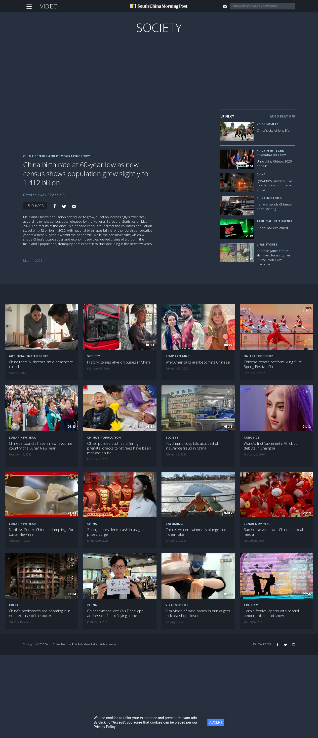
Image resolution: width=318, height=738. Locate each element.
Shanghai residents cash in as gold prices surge (116, 532)
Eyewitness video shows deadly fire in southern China (274, 185)
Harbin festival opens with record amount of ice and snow (271, 613)
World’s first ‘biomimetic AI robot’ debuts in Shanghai (270, 446)
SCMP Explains (177, 356)
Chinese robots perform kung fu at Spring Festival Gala (273, 364)
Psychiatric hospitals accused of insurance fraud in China (191, 446)
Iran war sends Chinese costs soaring (274, 206)
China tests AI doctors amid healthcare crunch (41, 364)
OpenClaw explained (272, 228)
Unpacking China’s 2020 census (274, 163)
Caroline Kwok (34, 195)
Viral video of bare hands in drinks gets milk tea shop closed (197, 613)
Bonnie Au (58, 195)
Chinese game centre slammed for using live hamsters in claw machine (273, 257)
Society (159, 27)
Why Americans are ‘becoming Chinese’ (197, 362)
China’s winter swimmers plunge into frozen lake (195, 532)
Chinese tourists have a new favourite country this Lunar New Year (40, 446)
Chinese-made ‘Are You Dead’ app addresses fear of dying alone (115, 613)
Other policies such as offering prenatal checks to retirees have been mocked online (119, 448)
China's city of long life (273, 130)
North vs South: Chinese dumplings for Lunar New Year (41, 532)
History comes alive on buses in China (118, 362)
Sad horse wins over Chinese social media (273, 532)
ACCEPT (221, 722)
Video (49, 6)
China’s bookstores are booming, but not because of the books (39, 613)
